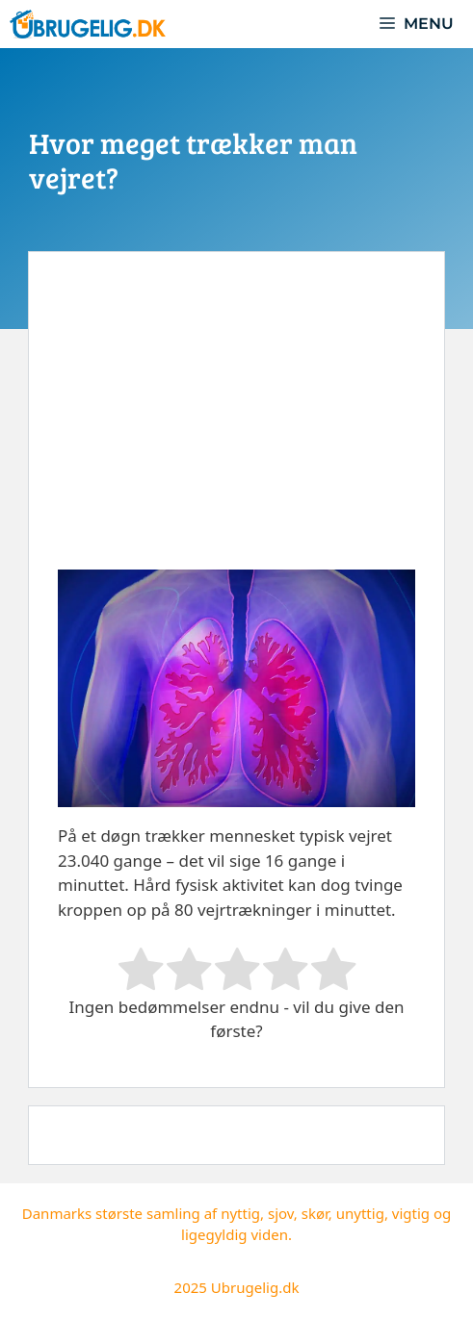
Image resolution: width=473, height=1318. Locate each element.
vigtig (411, 1213)
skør (315, 1213)
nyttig (240, 1213)
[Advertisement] (236, 425)
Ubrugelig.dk (255, 1287)
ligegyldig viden (234, 1234)
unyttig (360, 1213)
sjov (281, 1213)
